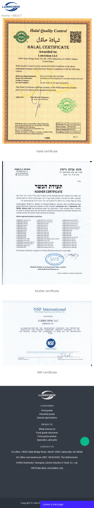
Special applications (47, 417)
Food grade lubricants (47, 432)
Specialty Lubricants (47, 440)
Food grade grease (47, 436)
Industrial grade (47, 414)
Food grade (47, 410)
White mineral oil (47, 429)
